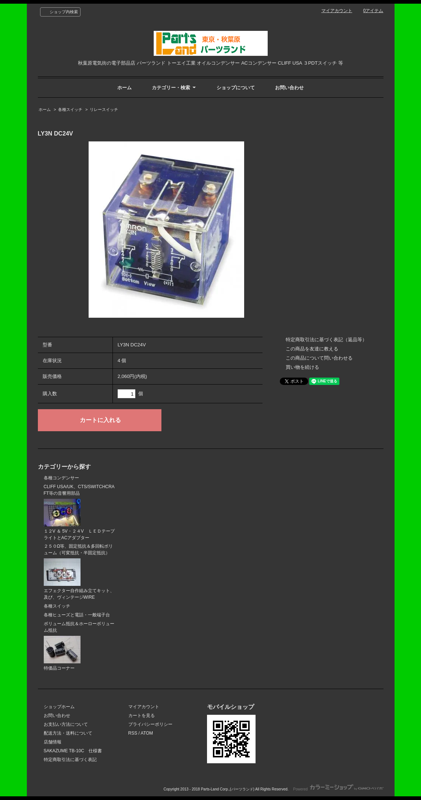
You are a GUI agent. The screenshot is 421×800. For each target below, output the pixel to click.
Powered (338, 789)
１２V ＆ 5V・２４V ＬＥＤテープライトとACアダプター (79, 519)
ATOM (147, 733)
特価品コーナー (62, 653)
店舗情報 (52, 742)
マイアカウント (336, 10)
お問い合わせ (289, 87)
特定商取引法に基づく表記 (70, 759)
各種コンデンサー (61, 477)
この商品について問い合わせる (319, 358)
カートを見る (141, 715)
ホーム (124, 87)
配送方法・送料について (68, 733)
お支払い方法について (66, 724)
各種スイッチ (70, 109)
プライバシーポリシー (150, 724)
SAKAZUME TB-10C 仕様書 (73, 750)
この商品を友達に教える (312, 349)
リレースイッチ (104, 109)
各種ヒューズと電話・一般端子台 (77, 614)
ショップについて (236, 87)
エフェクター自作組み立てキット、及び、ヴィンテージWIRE (79, 579)
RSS (133, 733)
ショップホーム (59, 706)
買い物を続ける (302, 367)
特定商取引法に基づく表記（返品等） (326, 339)
